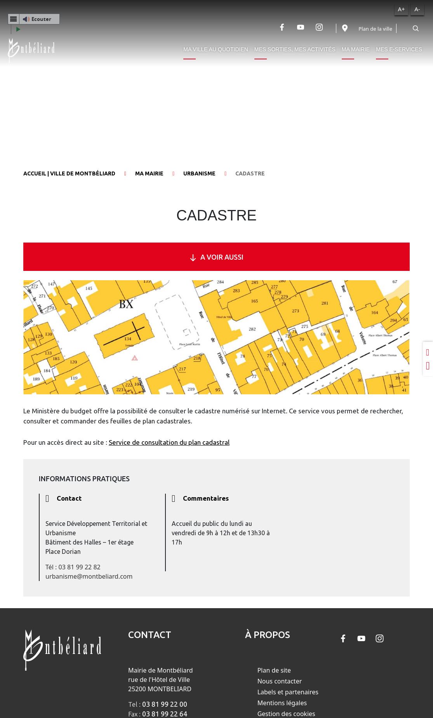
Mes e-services (399, 49)
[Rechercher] (415, 28)
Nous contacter (279, 681)
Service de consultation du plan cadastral (169, 442)
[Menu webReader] (13, 19)
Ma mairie (356, 49)
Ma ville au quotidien (215, 49)
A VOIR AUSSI (216, 257)
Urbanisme (199, 173)
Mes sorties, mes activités (295, 49)
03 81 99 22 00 (164, 704)
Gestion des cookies (286, 713)
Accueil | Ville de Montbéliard (69, 173)
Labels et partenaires (287, 692)
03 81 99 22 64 (164, 714)
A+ (401, 9)
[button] (34, 19)
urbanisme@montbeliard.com (89, 576)
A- (417, 9)
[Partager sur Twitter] (428, 366)
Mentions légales (282, 703)
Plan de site (274, 670)
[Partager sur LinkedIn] (428, 352)
